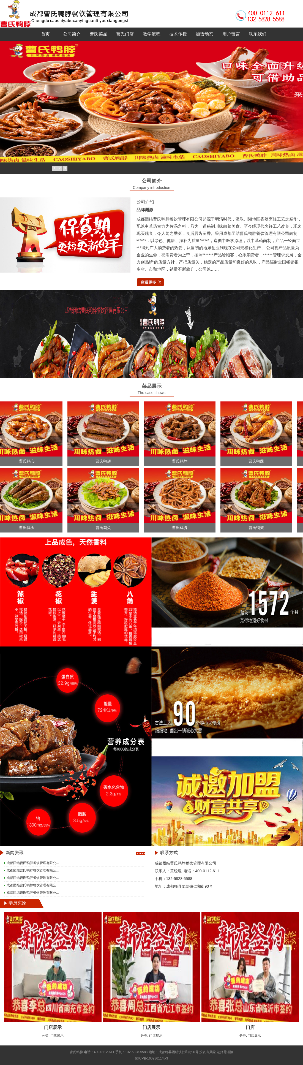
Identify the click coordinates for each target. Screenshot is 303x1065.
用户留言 (231, 34)
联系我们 (257, 34)
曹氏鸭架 (257, 527)
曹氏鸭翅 (104, 461)
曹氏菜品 (98, 34)
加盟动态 (204, 34)
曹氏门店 (125, 34)
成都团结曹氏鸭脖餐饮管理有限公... (33, 863)
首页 (45, 34)
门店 (250, 1027)
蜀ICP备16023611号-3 (151, 1058)
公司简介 (72, 34)
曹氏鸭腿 (257, 461)
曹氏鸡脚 (181, 527)
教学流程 (151, 34)
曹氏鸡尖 (104, 527)
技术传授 (178, 34)
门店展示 (53, 1027)
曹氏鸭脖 (181, 461)
